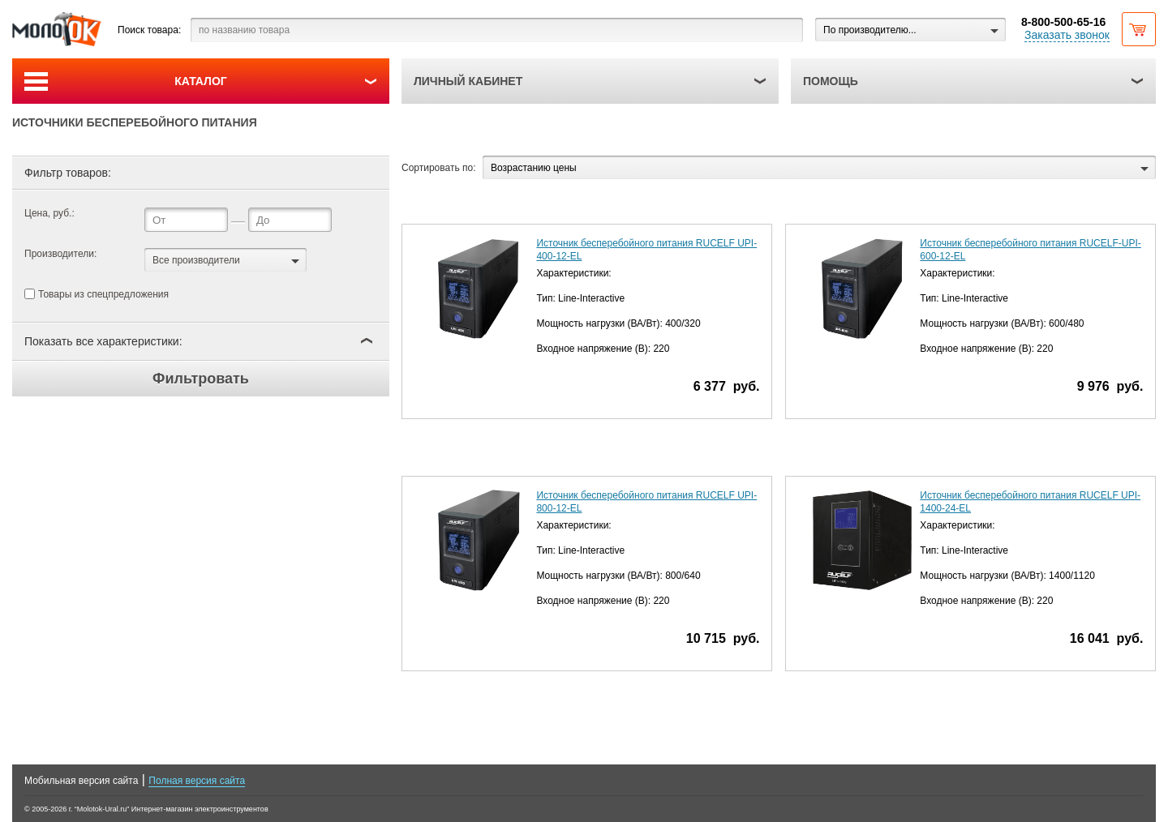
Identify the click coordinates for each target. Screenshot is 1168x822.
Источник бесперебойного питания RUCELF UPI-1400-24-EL (1030, 502)
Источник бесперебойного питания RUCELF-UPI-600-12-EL (1030, 250)
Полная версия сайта (196, 780)
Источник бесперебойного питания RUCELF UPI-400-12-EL (646, 250)
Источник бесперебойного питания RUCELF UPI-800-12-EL (646, 502)
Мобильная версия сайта (81, 780)
